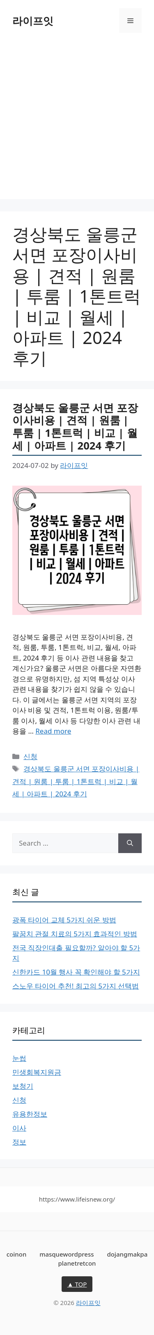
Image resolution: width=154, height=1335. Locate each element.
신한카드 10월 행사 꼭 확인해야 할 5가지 (76, 972)
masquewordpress (66, 1254)
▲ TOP (77, 1284)
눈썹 (19, 1058)
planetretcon (77, 1263)
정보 (19, 1142)
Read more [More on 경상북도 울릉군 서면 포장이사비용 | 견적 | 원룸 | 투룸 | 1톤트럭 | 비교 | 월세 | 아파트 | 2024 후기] (53, 731)
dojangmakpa (127, 1254)
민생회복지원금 (36, 1072)
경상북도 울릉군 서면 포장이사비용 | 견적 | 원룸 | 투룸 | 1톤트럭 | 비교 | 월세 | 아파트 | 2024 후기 (75, 426)
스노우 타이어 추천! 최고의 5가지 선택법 (75, 986)
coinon (17, 1254)
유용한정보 (29, 1114)
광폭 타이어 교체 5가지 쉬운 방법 (64, 919)
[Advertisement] (77, 122)
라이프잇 (32, 21)
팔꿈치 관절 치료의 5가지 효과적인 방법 (74, 933)
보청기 (22, 1086)
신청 (30, 756)
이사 (19, 1128)
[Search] (130, 843)
